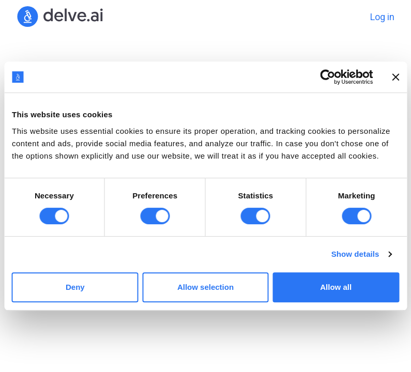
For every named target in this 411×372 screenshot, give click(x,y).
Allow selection (205, 287)
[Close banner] (395, 77)
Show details (355, 254)
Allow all (336, 287)
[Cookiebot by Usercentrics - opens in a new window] (327, 77)
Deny (75, 287)
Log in (382, 16)
